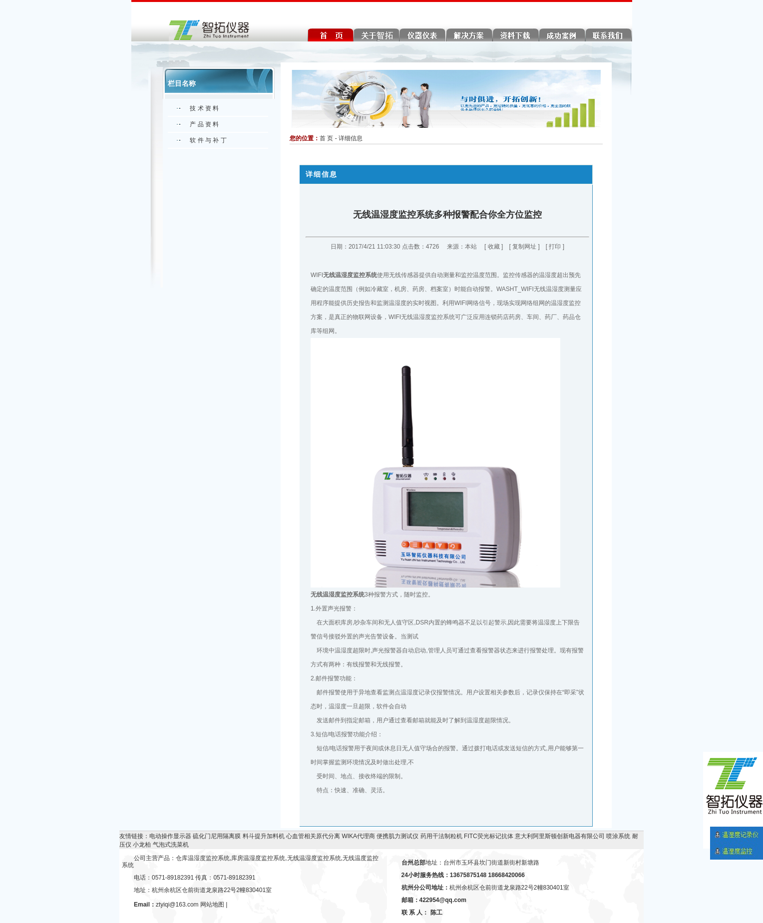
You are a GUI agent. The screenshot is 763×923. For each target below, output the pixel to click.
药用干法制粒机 (441, 836)
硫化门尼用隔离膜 (217, 836)
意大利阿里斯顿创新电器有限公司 (560, 836)
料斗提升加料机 (264, 836)
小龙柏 (142, 844)
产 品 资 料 (204, 124)
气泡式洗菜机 (171, 844)
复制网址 (524, 246)
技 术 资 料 (204, 108)
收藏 (494, 246)
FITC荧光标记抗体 (488, 836)
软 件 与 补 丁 (208, 140)
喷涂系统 (618, 836)
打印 (555, 246)
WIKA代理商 (358, 836)
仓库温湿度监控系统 (203, 858)
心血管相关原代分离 (313, 836)
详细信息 (351, 138)
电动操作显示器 (170, 836)
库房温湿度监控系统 (258, 858)
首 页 (326, 138)
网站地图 (212, 904)
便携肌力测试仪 (397, 836)
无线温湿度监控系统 (350, 275)
